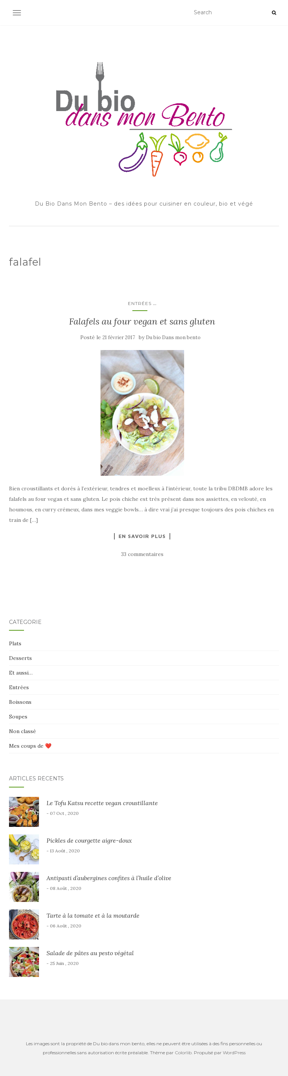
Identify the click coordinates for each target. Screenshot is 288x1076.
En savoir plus (142, 536)
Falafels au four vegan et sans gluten (142, 321)
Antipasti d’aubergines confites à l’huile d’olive (108, 878)
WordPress (234, 1052)
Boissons (20, 702)
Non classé (22, 731)
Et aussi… (21, 672)
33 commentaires (142, 554)
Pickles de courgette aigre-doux (89, 840)
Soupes (18, 716)
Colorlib (183, 1052)
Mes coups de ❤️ (30, 745)
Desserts (20, 658)
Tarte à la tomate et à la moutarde (93, 915)
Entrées (140, 303)
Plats (15, 643)
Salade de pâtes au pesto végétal (90, 953)
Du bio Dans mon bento (173, 337)
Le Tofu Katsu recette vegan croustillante (102, 803)
